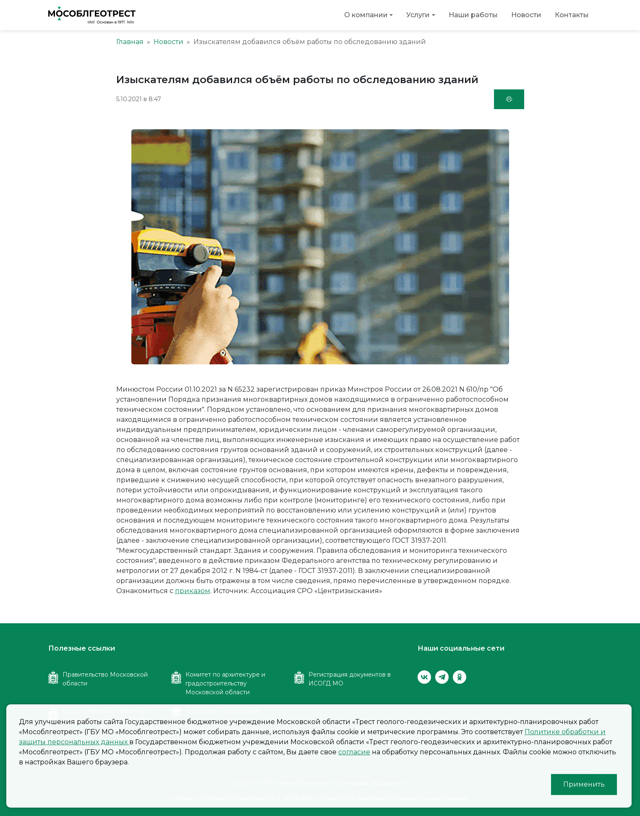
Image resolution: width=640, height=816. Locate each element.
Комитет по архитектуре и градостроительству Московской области (225, 683)
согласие (354, 752)
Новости (526, 15)
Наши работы (473, 15)
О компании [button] (366, 15)
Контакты (572, 15)
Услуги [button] (418, 15)
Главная (130, 42)
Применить (584, 784)
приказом (192, 591)
